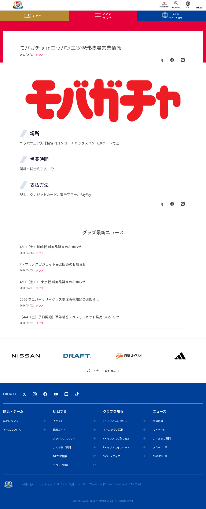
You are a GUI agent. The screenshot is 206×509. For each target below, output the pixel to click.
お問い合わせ (29, 484)
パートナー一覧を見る (103, 371)
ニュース (159, 411)
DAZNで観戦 (74, 456)
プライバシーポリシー (100, 484)
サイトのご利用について (71, 484)
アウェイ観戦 (74, 465)
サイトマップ (47, 484)
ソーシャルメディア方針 (129, 484)
